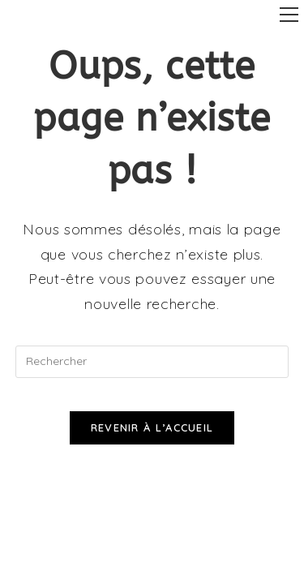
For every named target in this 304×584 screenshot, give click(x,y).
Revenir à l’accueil (152, 427)
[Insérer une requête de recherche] (152, 362)
